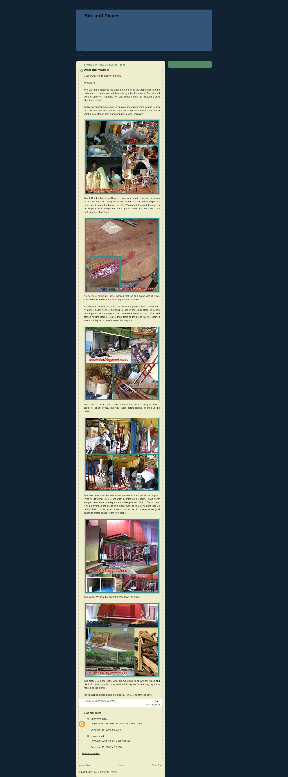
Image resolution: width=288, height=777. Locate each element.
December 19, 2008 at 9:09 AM (106, 747)
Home (81, 55)
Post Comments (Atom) (105, 772)
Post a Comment (91, 753)
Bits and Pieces (102, 15)
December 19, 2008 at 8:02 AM (106, 730)
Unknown (96, 718)
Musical (156, 704)
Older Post (157, 765)
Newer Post (84, 765)
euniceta (95, 736)
